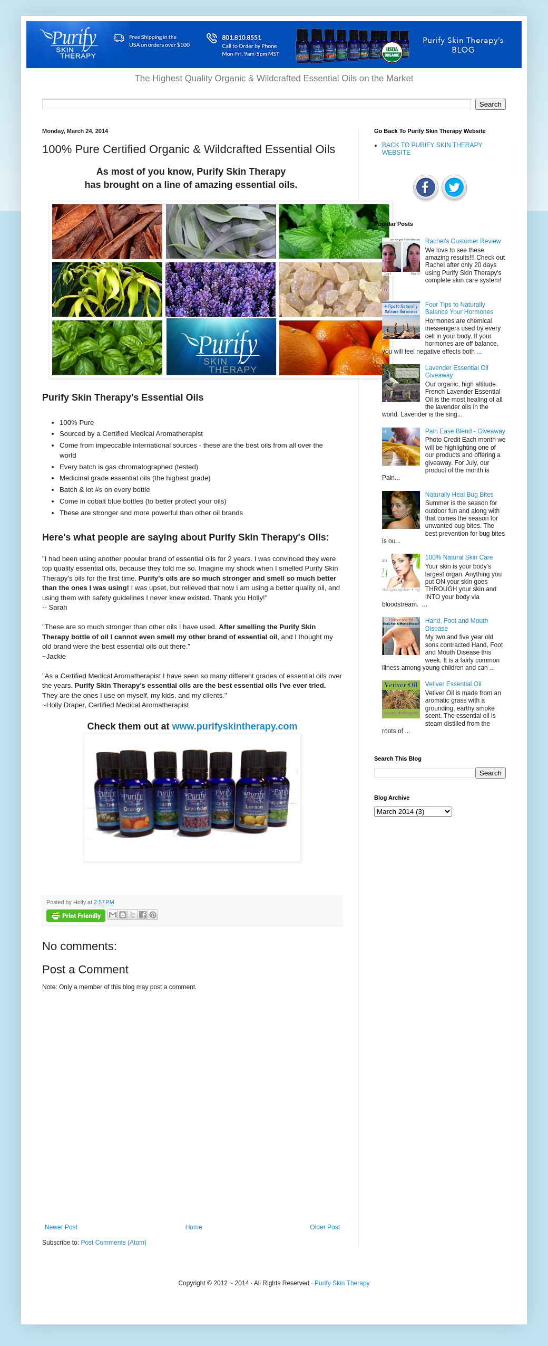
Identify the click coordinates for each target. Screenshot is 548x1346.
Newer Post (61, 1227)
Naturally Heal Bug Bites (459, 494)
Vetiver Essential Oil (453, 684)
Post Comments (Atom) (113, 1242)
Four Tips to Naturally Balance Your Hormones (459, 308)
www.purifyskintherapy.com (234, 726)
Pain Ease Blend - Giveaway (465, 431)
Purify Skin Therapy (342, 1283)
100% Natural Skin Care (459, 557)
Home (193, 1227)
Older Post (325, 1227)
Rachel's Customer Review (463, 241)
